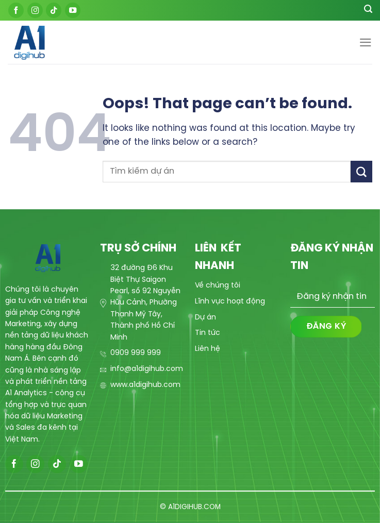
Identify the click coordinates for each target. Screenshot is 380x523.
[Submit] (361, 171)
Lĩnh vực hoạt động (230, 302)
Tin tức (207, 333)
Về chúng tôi (217, 286)
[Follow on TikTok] (53, 10)
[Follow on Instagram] (35, 10)
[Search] (368, 10)
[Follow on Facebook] (16, 10)
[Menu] (365, 42)
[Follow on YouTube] (72, 10)
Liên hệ (207, 349)
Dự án (205, 318)
